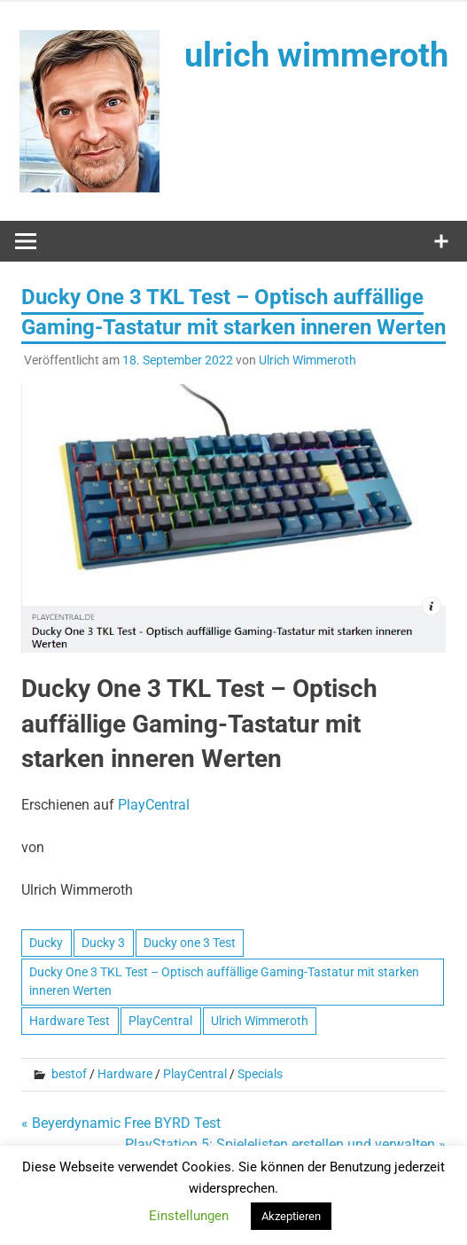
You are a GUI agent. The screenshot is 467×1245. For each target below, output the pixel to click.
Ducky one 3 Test (190, 943)
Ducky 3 (103, 943)
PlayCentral (154, 804)
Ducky (46, 943)
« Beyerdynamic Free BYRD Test (121, 1123)
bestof (69, 1074)
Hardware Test (69, 1021)
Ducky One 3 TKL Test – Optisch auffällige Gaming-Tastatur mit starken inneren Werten (224, 981)
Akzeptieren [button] (291, 1216)
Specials (260, 1074)
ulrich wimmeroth (316, 54)
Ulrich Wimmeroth (307, 360)
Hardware (124, 1074)
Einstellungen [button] (189, 1216)
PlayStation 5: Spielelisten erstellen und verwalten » (285, 1144)
